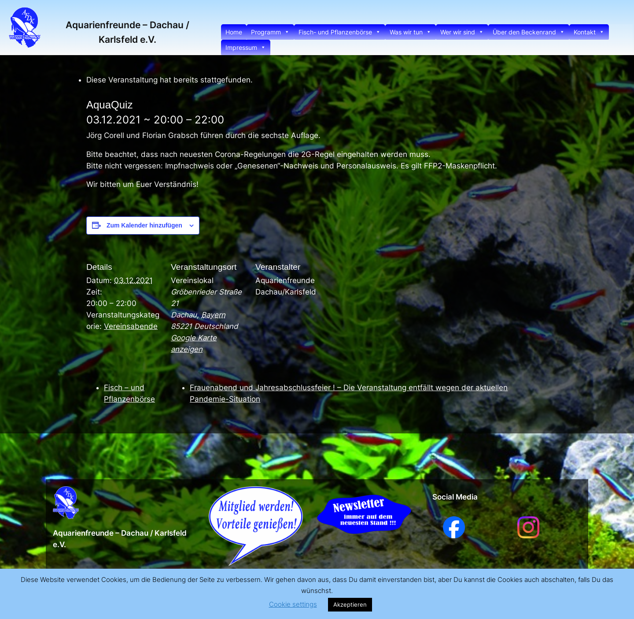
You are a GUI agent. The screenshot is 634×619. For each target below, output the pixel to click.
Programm (270, 32)
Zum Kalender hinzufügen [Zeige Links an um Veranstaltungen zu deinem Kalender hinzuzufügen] (144, 225)
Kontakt (589, 32)
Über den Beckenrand (529, 32)
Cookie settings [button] (293, 604)
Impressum (245, 47)
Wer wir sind (462, 32)
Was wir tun (410, 32)
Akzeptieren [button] (350, 604)
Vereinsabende (131, 326)
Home (233, 32)
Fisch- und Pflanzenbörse (340, 32)
